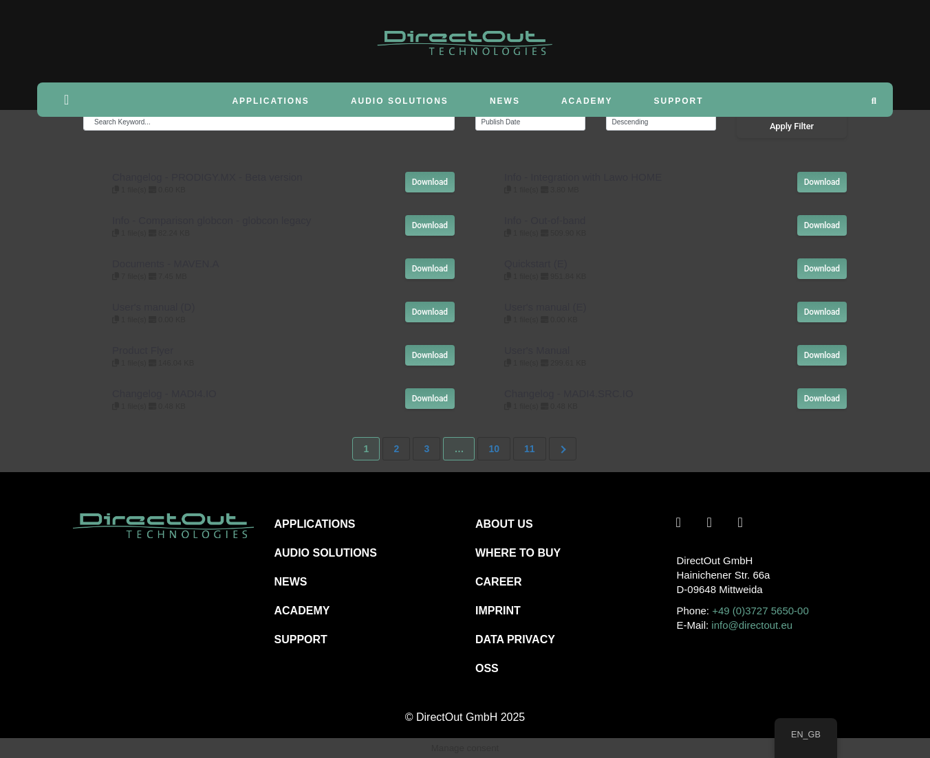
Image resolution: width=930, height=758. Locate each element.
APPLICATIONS (315, 524)
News (505, 101)
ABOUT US (504, 524)
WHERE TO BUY (518, 553)
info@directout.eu (751, 625)
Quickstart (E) (535, 263)
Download (430, 182)
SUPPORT (300, 639)
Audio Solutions (399, 101)
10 (493, 448)
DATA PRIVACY (515, 639)
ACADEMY (302, 610)
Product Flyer (142, 350)
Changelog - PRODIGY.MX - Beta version (207, 177)
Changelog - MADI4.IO (164, 393)
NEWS (290, 582)
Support (679, 101)
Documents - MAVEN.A (165, 263)
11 (529, 448)
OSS (487, 668)
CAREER (498, 582)
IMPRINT (498, 610)
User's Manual (537, 350)
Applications (270, 101)
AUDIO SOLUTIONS (325, 553)
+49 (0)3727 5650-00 (760, 610)
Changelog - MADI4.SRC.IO (569, 393)
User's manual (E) (545, 307)
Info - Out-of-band (544, 220)
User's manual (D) (153, 307)
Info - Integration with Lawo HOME (583, 177)
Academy (587, 101)
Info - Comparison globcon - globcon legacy (211, 220)
